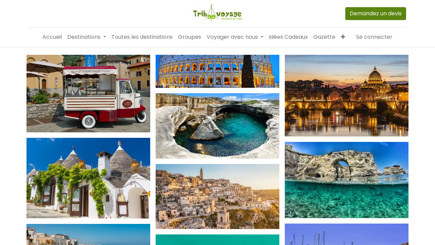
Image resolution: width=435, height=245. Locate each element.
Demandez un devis (376, 13)
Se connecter (374, 37)
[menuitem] (52, 37)
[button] (343, 37)
